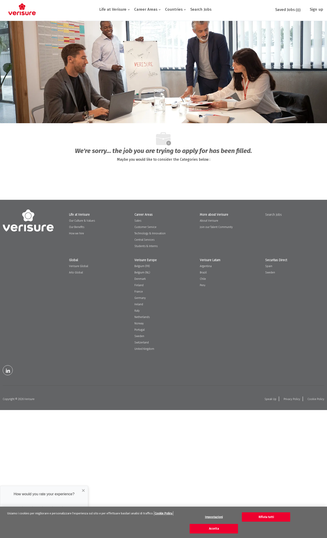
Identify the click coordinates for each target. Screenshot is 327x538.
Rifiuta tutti (266, 517)
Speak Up (270, 399)
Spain (268, 266)
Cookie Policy (315, 399)
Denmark (140, 278)
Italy (137, 310)
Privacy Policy (292, 399)
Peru (202, 285)
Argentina (206, 266)
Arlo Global (76, 272)
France (138, 291)
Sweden (139, 336)
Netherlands (142, 317)
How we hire (76, 233)
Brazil (203, 272)
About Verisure (209, 220)
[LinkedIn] (8, 370)
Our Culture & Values (82, 220)
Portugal (139, 329)
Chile (203, 278)
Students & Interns (146, 246)
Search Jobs (200, 9)
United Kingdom (144, 348)
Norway (139, 323)
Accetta (214, 528)
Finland (139, 285)
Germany (140, 298)
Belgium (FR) (142, 266)
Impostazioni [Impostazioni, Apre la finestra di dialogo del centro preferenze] (214, 517)
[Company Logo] (22, 9)
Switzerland (141, 342)
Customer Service (145, 227)
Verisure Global (78, 266)
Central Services (144, 239)
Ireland (138, 304)
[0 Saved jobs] (285, 9)
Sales (137, 220)
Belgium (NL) (142, 272)
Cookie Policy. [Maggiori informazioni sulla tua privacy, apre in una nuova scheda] (164, 513)
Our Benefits (76, 227)
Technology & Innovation (150, 233)
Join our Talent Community (216, 227)
